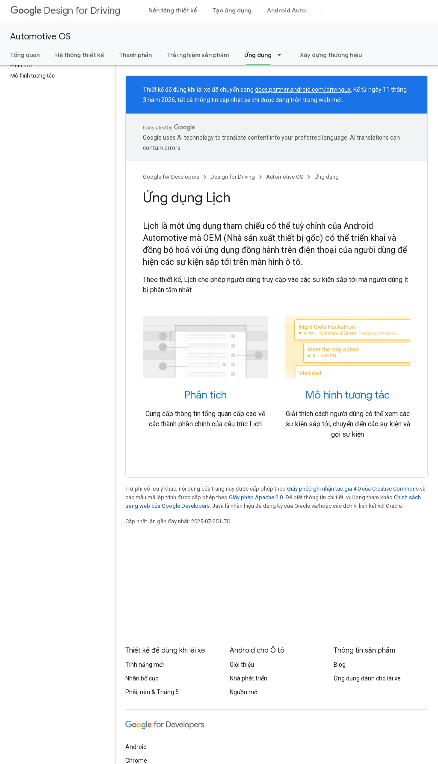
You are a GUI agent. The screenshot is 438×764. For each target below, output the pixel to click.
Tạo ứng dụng (232, 10)
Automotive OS (40, 36)
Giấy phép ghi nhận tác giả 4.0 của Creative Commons (353, 488)
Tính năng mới (144, 664)
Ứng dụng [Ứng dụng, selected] (258, 55)
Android (136, 746)
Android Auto (286, 10)
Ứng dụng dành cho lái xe (367, 678)
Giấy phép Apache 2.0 (256, 497)
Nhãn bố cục (141, 678)
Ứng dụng (326, 177)
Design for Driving (65, 10)
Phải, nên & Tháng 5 (152, 692)
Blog (340, 664)
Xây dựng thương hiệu (331, 55)
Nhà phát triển (248, 678)
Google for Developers (171, 177)
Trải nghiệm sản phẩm (198, 55)
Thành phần (135, 55)
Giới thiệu (242, 664)
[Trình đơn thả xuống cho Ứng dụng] (282, 55)
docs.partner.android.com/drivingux (303, 89)
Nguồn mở (243, 692)
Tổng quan (25, 55)
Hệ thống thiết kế (79, 55)
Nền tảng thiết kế (172, 10)
